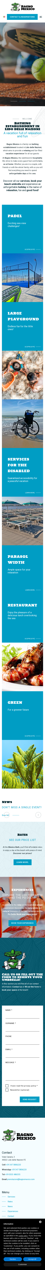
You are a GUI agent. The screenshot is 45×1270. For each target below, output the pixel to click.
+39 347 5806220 (13, 1165)
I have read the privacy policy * (24, 1086)
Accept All (32, 1259)
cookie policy (23, 1236)
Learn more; (22, 862)
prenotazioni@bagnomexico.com (21, 1179)
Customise (22, 1264)
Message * (11, 1062)
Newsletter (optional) (19, 1090)
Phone (9, 1036)
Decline (13, 1259)
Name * (9, 1010)
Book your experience (22, 923)
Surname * (11, 1023)
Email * (9, 1049)
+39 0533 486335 (12, 1174)
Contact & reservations (22, 17)
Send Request (30, 1099)
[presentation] (7, 815)
